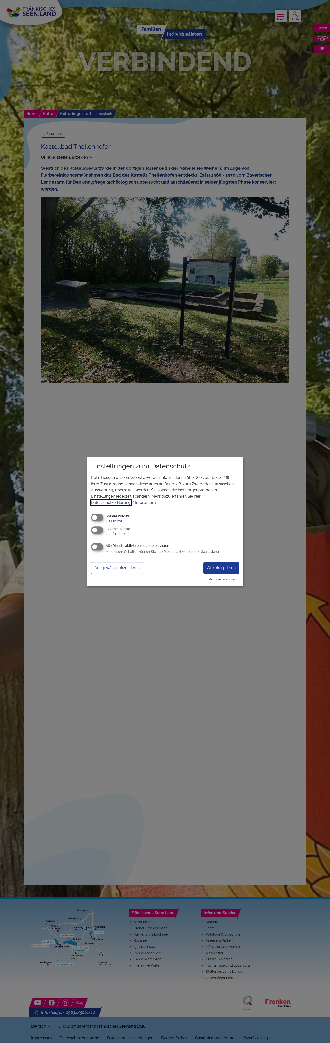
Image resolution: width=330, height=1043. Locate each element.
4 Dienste (115, 533)
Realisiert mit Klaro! (223, 579)
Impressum (145, 502)
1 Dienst (114, 521)
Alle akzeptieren (219, 567)
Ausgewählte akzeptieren (120, 567)
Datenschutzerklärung (111, 502)
